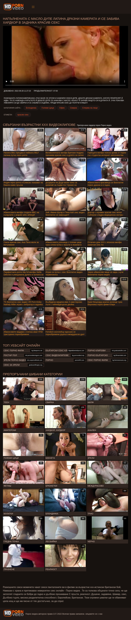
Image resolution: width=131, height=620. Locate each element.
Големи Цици (48, 108)
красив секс (23, 114)
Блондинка (31, 108)
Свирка (73, 108)
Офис (62, 108)
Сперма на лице (90, 108)
